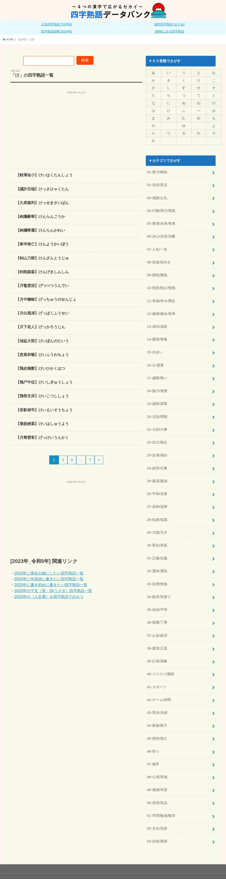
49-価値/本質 (157, 773)
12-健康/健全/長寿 (161, 308)
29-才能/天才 (157, 522)
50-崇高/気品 (157, 785)
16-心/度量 (155, 359)
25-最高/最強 (157, 472)
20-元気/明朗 (157, 409)
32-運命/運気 (157, 559)
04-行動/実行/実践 (161, 208)
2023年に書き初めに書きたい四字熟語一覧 (50, 585)
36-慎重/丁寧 (157, 610)
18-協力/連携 (157, 384)
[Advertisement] (76, 128)
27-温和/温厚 (157, 497)
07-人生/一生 (157, 246)
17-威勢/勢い (157, 371)
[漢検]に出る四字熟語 (169, 31)
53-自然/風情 (157, 823)
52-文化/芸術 (157, 811)
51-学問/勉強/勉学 (161, 798)
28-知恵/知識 (157, 509)
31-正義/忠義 (157, 547)
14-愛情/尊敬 (157, 334)
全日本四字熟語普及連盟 (200, 867)
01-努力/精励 (157, 171)
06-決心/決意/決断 (161, 233)
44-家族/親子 (157, 710)
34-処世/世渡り (159, 585)
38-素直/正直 (157, 635)
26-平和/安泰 (157, 484)
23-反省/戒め (157, 447)
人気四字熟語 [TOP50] (56, 24)
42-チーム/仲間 (159, 685)
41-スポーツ (156, 672)
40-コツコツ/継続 (160, 660)
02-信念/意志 (157, 183)
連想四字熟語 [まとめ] (169, 24)
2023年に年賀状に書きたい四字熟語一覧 (49, 579)
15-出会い (155, 346)
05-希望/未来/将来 (161, 221)
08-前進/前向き (159, 258)
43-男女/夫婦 (157, 698)
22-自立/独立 (157, 434)
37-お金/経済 (157, 622)
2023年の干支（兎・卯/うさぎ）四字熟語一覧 (53, 591)
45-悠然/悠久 (157, 723)
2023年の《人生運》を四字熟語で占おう (49, 596)
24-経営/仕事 (157, 459)
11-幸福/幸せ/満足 (161, 296)
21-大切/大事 (157, 421)
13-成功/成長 (157, 321)
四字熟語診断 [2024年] (56, 31)
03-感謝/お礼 (157, 195)
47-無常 (153, 748)
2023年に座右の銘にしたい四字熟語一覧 (49, 573)
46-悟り (153, 735)
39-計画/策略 (157, 648)
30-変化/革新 (157, 534)
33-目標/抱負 (157, 572)
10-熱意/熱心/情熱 (161, 283)
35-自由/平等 (157, 597)
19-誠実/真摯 (157, 396)
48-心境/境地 (157, 760)
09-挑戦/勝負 (157, 271)
